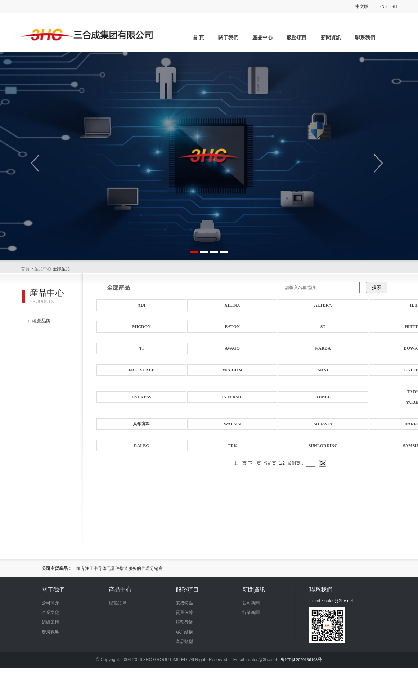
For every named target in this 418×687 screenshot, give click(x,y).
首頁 (25, 268)
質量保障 (184, 612)
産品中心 (262, 37)
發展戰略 (50, 631)
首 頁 (198, 37)
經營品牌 (39, 321)
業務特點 (184, 602)
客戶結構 (184, 631)
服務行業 (184, 622)
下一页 (254, 463)
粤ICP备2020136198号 (301, 659)
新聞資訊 (331, 37)
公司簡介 (50, 602)
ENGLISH (388, 6)
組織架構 (50, 622)
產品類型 (184, 641)
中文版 (361, 6)
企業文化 (50, 612)
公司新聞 (251, 602)
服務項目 (297, 37)
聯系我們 (365, 37)
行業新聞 (251, 612)
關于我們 (228, 37)
